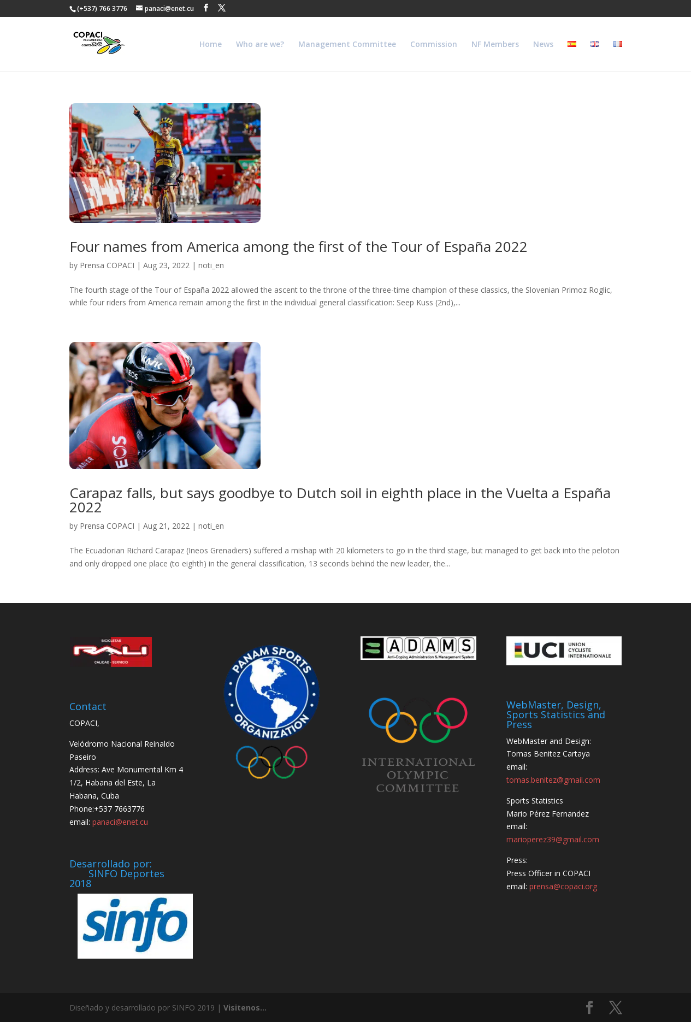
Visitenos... (245, 1007)
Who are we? (260, 44)
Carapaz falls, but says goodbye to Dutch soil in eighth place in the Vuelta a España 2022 (340, 500)
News (543, 44)
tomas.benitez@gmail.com (553, 780)
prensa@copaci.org (563, 886)
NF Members (495, 44)
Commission (433, 44)
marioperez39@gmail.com (552, 839)
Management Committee (347, 44)
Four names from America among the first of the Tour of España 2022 (298, 246)
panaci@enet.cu (120, 822)
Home (210, 44)
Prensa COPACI (107, 265)
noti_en (211, 265)
